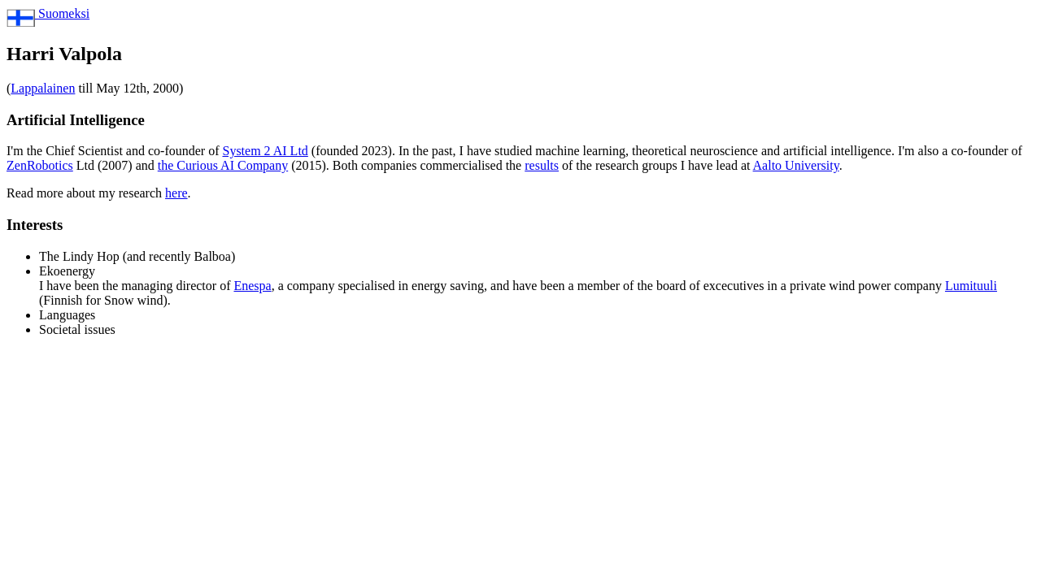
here (176, 193)
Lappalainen (43, 88)
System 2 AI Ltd (264, 151)
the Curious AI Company (223, 165)
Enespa (252, 285)
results (542, 165)
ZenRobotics (40, 165)
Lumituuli (971, 285)
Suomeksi (48, 13)
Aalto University (796, 165)
